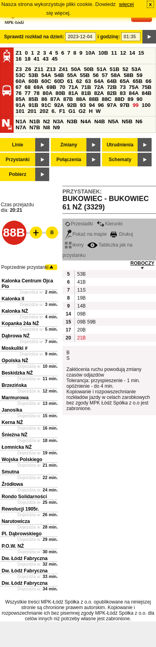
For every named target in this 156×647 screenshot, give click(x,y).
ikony (74, 245)
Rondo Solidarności (24, 496)
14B (81, 306)
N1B (34, 121)
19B (81, 298)
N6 (139, 121)
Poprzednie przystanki (24, 267)
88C (106, 99)
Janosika (12, 410)
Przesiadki (79, 224)
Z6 (28, 69)
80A (47, 93)
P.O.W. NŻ (13, 546)
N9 (56, 127)
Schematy (120, 159)
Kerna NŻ (12, 422)
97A (111, 105)
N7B (34, 127)
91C (46, 105)
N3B (72, 121)
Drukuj (121, 234)
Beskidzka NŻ (17, 373)
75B (146, 87)
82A (99, 93)
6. (54, 111)
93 (83, 105)
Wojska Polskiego (22, 459)
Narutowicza (16, 521)
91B (33, 105)
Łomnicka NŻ (17, 447)
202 (44, 111)
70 (62, 87)
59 (139, 75)
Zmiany (68, 145)
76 (19, 93)
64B (111, 81)
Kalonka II (13, 299)
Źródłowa (12, 484)
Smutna (10, 472)
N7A (21, 127)
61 (70, 81)
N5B (127, 121)
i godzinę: (109, 36)
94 (92, 105)
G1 (72, 111)
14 (132, 53)
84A (133, 93)
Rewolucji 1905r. (20, 509)
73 (123, 87)
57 (105, 75)
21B (81, 338)
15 (141, 53)
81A (73, 93)
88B (93, 99)
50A (76, 69)
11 (114, 53)
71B (86, 87)
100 (146, 105)
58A (115, 75)
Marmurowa (15, 397)
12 (123, 53)
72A (99, 87)
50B (89, 69)
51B (114, 69)
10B (103, 53)
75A (133, 87)
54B (59, 75)
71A (73, 87)
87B (68, 99)
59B (91, 322)
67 (19, 87)
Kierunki (109, 224)
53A (136, 69)
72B (111, 87)
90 (139, 99)
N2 (46, 121)
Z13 (51, 69)
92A (59, 105)
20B (81, 330)
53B (33, 75)
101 (20, 111)
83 (123, 93)
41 (37, 59)
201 (32, 111)
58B (128, 75)
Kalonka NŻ (15, 311)
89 (131, 99)
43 (46, 59)
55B (85, 75)
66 (149, 81)
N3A (58, 121)
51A (101, 69)
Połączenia (68, 159)
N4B (99, 121)
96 (101, 105)
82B (111, 93)
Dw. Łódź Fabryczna (25, 558)
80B (60, 93)
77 (28, 93)
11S (81, 290)
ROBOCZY (142, 263)
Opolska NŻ (15, 360)
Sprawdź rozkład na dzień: (34, 36)
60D (59, 81)
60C (46, 81)
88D (119, 99)
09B (81, 314)
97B (125, 105)
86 (44, 99)
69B (51, 87)
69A (38, 87)
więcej (126, 4)
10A (90, 53)
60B (33, 81)
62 (79, 81)
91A (20, 105)
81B (86, 93)
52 (125, 69)
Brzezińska (14, 385)
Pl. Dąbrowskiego (22, 534)
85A (20, 99)
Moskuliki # (15, 348)
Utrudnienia (120, 145)
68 (28, 87)
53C (20, 75)
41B (81, 282)
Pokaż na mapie (86, 234)
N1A (21, 121)
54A (46, 75)
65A (125, 81)
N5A (113, 121)
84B (146, 93)
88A (81, 99)
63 (88, 81)
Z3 (19, 69)
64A (99, 81)
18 (28, 59)
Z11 (39, 69)
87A (55, 99)
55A (72, 75)
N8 (46, 127)
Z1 (19, 53)
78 (37, 93)
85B (33, 99)
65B (137, 81)
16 (19, 59)
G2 (82, 111)
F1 (62, 111)
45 (55, 59)
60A (20, 81)
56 (96, 75)
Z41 (63, 69)
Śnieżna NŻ (15, 435)
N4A (85, 121)
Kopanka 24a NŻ (20, 323)
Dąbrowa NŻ (16, 336)
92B (72, 105)
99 (136, 105)
